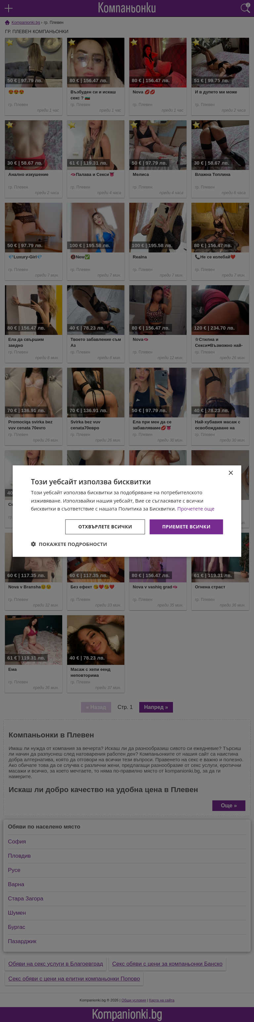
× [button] (230, 472)
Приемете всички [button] (186, 526)
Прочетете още (195, 508)
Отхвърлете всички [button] (105, 526)
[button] (69, 544)
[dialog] (127, 511)
